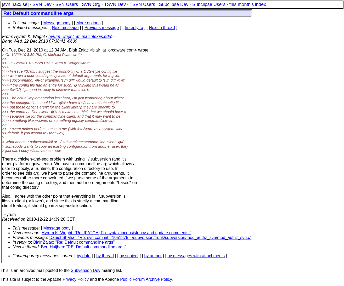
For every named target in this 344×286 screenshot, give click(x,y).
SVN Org (91, 4)
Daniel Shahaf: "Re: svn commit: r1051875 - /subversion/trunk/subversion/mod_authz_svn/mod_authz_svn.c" (150, 237)
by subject (129, 256)
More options (88, 23)
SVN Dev (41, 4)
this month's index (247, 4)
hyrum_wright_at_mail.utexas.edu (79, 36)
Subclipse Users (208, 4)
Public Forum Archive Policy (146, 279)
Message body (56, 23)
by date (83, 256)
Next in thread (162, 27)
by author (153, 256)
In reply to (134, 27)
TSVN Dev (115, 4)
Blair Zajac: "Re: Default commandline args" (74, 242)
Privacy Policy (76, 279)
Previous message (101, 27)
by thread (105, 256)
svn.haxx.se (15, 4)
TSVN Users (142, 4)
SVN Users (66, 4)
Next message (65, 27)
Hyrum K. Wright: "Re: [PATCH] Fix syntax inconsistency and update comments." (116, 233)
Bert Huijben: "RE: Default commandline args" (83, 247)
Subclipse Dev (173, 4)
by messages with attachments (196, 256)
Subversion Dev (85, 270)
